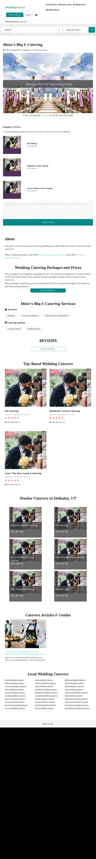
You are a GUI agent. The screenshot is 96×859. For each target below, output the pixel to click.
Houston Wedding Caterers (15, 694)
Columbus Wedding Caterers (15, 687)
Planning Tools (65, 4)
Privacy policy (15, 765)
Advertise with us (81, 756)
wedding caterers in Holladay (52, 254)
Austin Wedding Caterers (44, 681)
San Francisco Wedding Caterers (76, 706)
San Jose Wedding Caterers (15, 709)
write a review (48, 350)
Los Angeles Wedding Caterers (46, 697)
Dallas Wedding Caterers (44, 687)
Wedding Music (52, 10)
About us (81, 760)
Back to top (48, 725)
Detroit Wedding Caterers (14, 691)
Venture (15, 7)
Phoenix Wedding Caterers (14, 703)
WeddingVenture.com (55, 790)
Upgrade (45, 115)
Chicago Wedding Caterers (74, 684)
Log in (28, 14)
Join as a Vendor (15, 15)
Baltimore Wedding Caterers (75, 681)
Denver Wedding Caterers (74, 687)
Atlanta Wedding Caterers (14, 681)
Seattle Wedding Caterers (44, 709)
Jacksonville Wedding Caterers (76, 694)
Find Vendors (52, 4)
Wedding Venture (48, 737)
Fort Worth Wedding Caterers (45, 691)
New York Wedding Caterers (15, 700)
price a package (48, 291)
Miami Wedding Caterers (74, 697)
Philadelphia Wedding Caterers (76, 700)
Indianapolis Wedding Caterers (46, 694)
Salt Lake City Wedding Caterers (76, 703)
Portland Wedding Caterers (45, 703)
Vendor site (48, 765)
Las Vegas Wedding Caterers (15, 697)
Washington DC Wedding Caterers (77, 709)
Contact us (81, 765)
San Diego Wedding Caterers (45, 706)
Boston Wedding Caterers (14, 684)
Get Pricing (48, 222)
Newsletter (48, 760)
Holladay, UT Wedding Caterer (35, 50)
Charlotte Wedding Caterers (45, 684)
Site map (48, 756)
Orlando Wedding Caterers (44, 700)
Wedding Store (79, 4)
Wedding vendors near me (14, 756)
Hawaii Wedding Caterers (74, 691)
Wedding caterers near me (16, 22)
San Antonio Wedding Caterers (16, 706)
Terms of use (15, 760)
